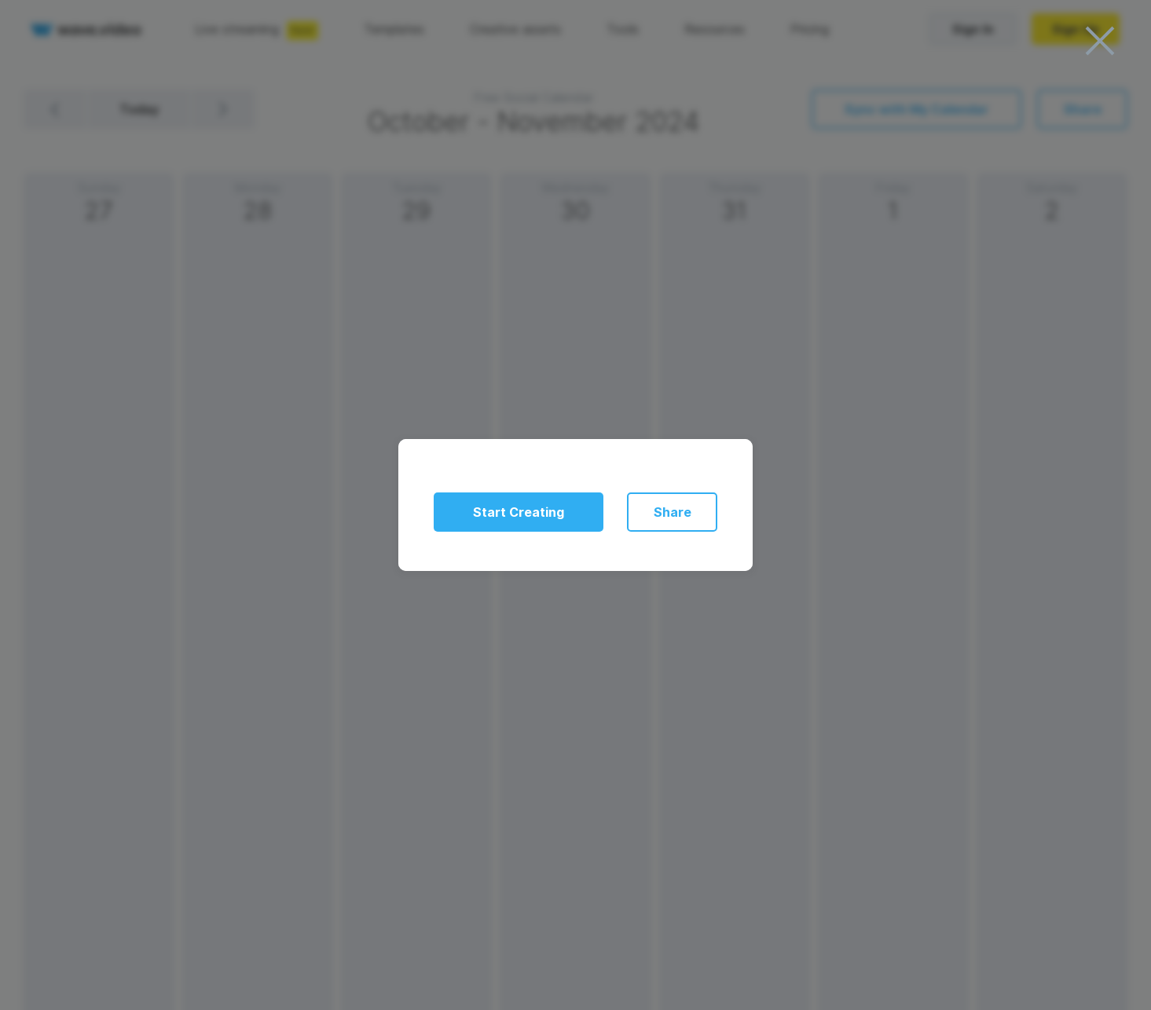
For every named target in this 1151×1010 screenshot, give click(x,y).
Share (672, 512)
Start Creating (518, 512)
